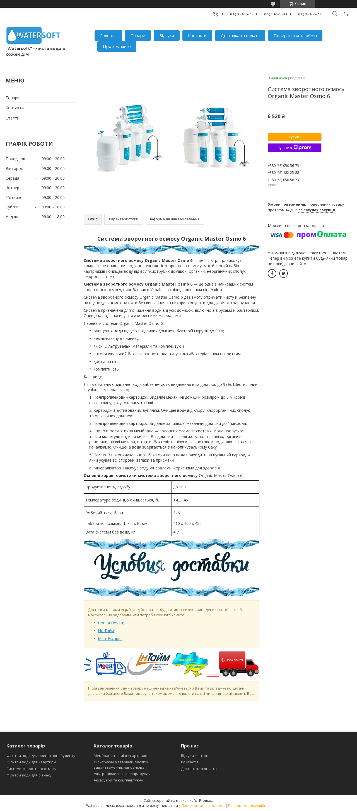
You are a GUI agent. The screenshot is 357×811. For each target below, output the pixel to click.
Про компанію (117, 46)
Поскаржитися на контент (203, 805)
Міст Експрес (110, 638)
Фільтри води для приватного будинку (40, 755)
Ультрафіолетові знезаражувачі (122, 773)
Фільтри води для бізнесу (29, 775)
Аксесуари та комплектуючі (118, 780)
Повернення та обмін (295, 35)
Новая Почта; (111, 622)
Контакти (197, 35)
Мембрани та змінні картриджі (121, 755)
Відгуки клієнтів (194, 755)
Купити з (294, 147)
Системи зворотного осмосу (31, 768)
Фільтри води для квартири (31, 761)
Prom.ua (206, 800)
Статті (12, 118)
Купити (294, 137)
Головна (108, 35)
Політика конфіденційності (250, 805)
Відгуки (166, 35)
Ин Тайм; (106, 630)
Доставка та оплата (240, 35)
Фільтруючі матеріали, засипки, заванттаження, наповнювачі (122, 764)
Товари (138, 35)
